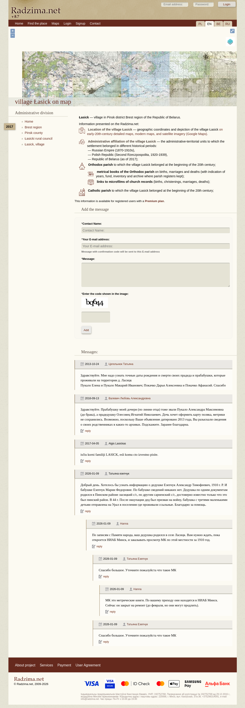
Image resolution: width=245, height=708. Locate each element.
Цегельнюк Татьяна (121, 364)
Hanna (124, 523)
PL (200, 24)
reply (88, 430)
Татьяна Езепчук (137, 558)
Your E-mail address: (96, 239)
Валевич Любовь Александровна (130, 398)
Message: (88, 258)
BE (218, 24)
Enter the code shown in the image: (105, 293)
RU (227, 24)
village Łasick (136, 85)
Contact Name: (92, 223)
